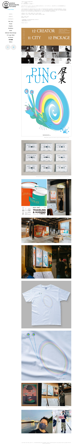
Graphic (11, 26)
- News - (11, 14)
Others (10, 42)
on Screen (10, 37)
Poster (10, 23)
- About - (10, 16)
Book (10, 30)
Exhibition (10, 28)
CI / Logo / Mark (11, 35)
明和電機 (11, 39)
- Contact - (11, 19)
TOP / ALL (10, 21)
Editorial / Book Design (10, 32)
